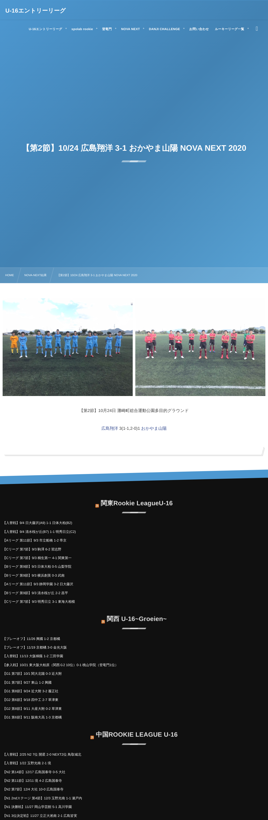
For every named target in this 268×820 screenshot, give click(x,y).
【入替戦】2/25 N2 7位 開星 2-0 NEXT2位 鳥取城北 (42, 754)
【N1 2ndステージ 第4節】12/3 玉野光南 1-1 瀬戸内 (42, 798)
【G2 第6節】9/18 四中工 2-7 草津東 (30, 700)
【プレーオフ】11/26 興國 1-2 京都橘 (31, 639)
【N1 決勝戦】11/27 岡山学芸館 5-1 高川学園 (37, 807)
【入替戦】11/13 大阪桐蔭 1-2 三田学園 (33, 656)
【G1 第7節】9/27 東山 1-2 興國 (27, 682)
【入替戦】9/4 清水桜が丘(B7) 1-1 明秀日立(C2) (39, 532)
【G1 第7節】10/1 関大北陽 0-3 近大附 (32, 674)
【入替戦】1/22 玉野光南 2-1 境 (27, 763)
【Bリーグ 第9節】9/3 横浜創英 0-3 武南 (34, 575)
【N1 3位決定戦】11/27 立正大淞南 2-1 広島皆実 (40, 816)
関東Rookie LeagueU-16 (137, 500)
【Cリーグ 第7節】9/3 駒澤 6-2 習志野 (32, 549)
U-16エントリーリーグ (35, 11)
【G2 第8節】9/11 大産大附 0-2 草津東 (32, 709)
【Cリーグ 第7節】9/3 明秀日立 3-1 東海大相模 (39, 602)
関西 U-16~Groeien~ (137, 616)
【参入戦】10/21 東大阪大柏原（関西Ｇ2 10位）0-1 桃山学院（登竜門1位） (60, 665)
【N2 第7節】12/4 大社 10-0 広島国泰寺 (33, 789)
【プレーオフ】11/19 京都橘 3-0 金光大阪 (35, 647)
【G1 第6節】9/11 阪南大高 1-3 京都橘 (32, 717)
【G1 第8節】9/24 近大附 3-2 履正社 (30, 691)
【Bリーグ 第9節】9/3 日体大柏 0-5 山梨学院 (37, 566)
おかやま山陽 (154, 428)
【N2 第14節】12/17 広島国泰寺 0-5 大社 (34, 772)
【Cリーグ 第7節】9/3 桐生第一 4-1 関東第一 (37, 558)
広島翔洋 (109, 428)
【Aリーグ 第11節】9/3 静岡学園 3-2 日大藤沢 (38, 584)
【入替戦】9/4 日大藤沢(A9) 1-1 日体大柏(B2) (37, 523)
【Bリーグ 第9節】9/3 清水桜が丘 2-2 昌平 (35, 593)
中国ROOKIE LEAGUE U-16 (137, 731)
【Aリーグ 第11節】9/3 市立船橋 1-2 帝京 (34, 540)
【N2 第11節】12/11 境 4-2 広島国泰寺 (32, 781)
